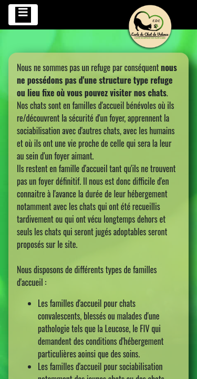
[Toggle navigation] (23, 14)
